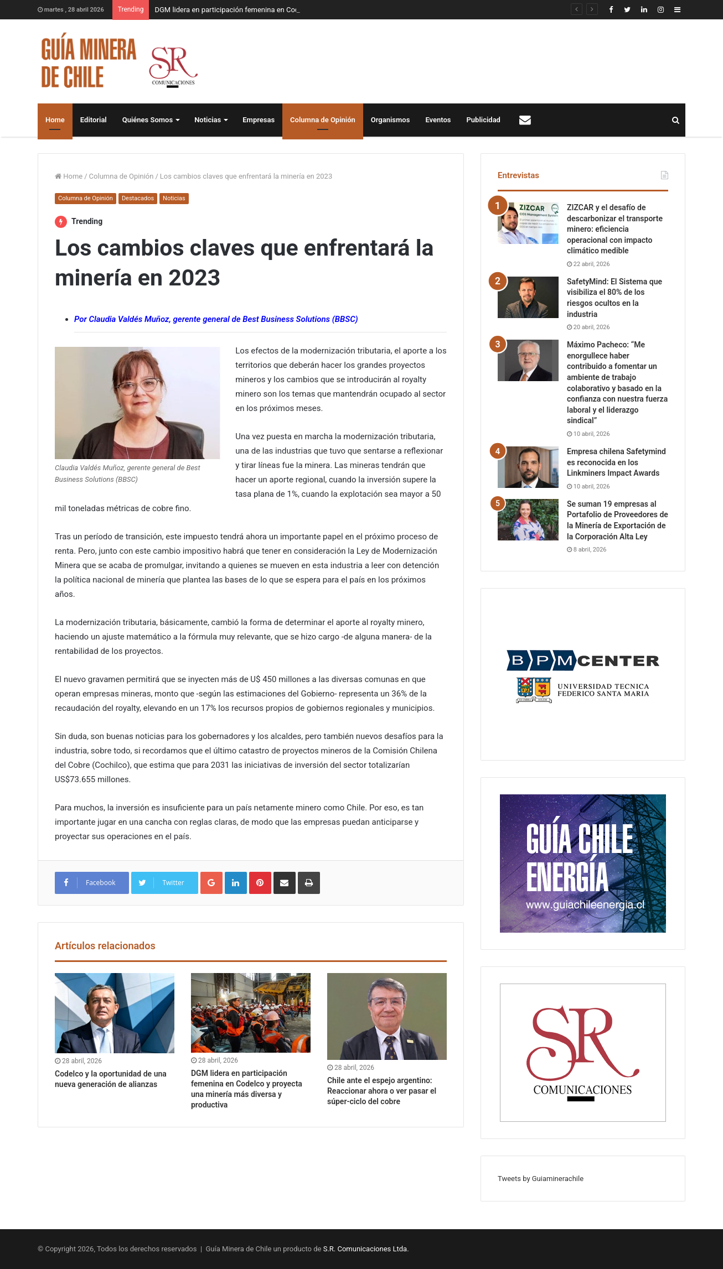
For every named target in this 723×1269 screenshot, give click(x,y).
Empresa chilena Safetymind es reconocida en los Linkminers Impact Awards (616, 462)
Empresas (258, 120)
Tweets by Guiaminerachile (540, 1178)
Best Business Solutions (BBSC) (300, 319)
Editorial (93, 120)
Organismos (390, 120)
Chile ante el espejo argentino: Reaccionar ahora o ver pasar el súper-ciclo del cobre (381, 1091)
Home (55, 120)
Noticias (207, 120)
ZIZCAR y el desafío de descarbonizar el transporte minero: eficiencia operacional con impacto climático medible (615, 229)
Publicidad (483, 120)
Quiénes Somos (147, 120)
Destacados (138, 198)
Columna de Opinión (322, 120)
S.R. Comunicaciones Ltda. (366, 1249)
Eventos (438, 120)
